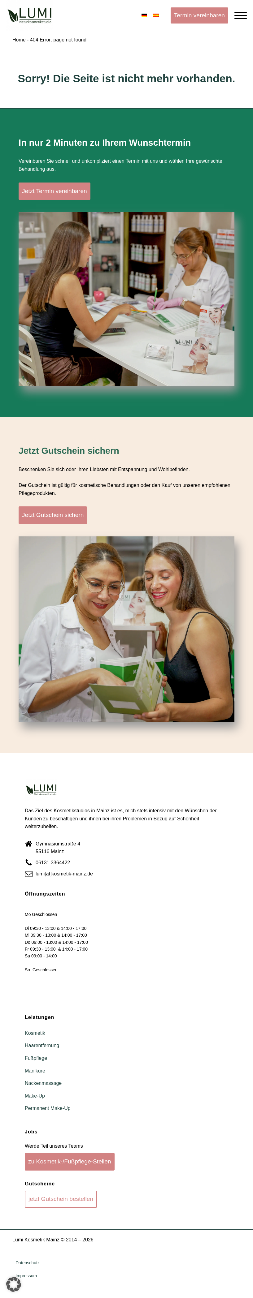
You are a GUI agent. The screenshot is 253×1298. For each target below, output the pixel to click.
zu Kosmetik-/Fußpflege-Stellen (69, 1161)
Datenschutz (27, 1262)
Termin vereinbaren (199, 15)
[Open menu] (240, 15)
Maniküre (35, 1070)
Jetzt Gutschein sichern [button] (53, 515)
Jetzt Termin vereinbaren (54, 191)
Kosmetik (35, 1033)
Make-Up (35, 1095)
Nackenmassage (43, 1083)
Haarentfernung (42, 1045)
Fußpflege (36, 1058)
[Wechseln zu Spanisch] (156, 15)
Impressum (26, 1275)
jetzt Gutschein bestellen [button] (60, 1199)
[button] (13, 1284)
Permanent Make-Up (48, 1108)
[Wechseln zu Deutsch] (144, 15)
